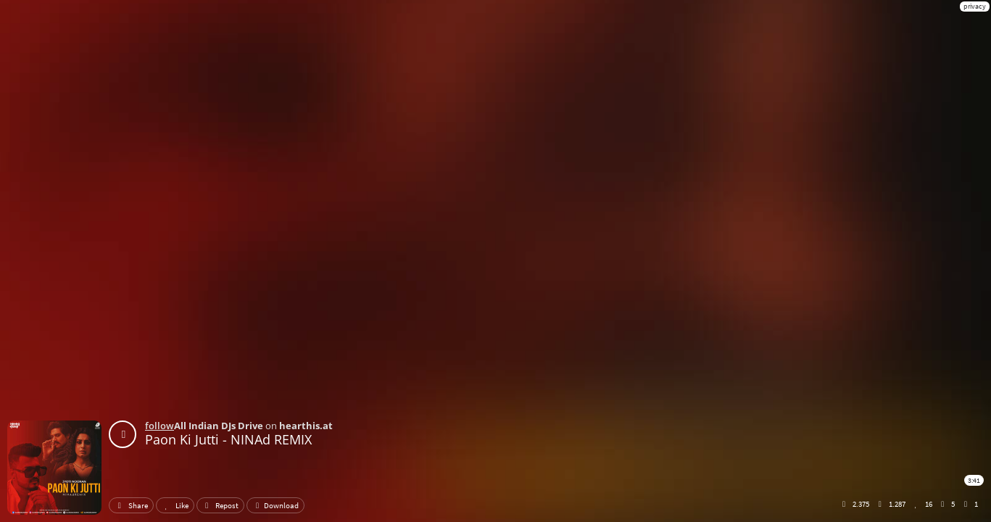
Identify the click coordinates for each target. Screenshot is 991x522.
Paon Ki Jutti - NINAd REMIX (228, 439)
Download (275, 505)
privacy (974, 6)
